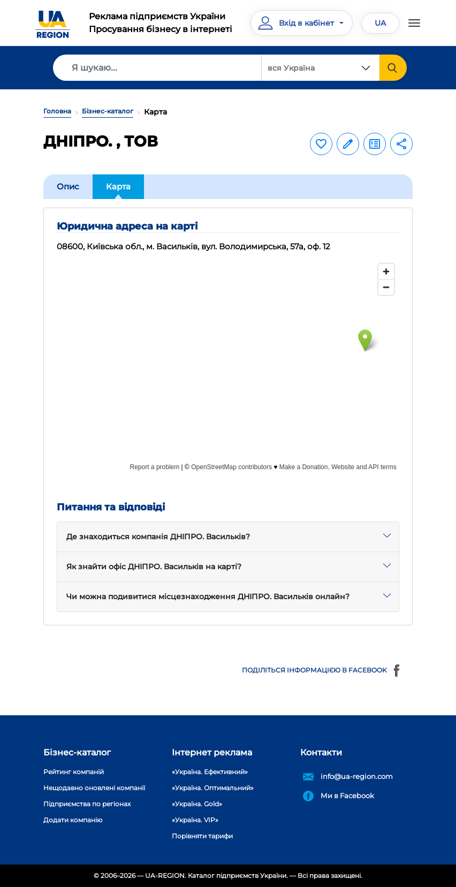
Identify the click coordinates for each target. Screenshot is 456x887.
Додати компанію (72, 820)
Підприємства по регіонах (87, 804)
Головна (57, 111)
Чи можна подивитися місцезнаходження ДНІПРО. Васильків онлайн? (207, 596)
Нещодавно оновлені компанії (94, 788)
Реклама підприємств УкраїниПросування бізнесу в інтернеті (160, 22)
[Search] (157, 68)
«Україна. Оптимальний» (213, 788)
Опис (68, 186)
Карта (118, 186)
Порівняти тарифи (202, 836)
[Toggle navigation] (414, 23)
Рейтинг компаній (73, 772)
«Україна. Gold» (197, 804)
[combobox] (320, 68)
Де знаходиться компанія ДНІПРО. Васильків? (158, 536)
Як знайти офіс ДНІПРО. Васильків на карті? (153, 566)
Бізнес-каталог (107, 111)
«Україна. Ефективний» (210, 772)
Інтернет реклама (212, 752)
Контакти (321, 752)
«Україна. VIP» (195, 820)
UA (380, 23)
